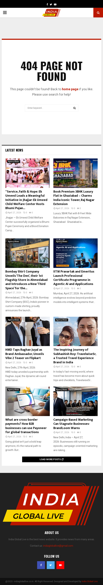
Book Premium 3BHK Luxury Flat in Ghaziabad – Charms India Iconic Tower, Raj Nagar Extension (73, 198)
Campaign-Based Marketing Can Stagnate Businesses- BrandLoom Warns (73, 424)
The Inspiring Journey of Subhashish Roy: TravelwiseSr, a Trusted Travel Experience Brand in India (74, 356)
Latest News (14, 150)
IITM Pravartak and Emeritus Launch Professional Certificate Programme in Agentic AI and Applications (73, 278)
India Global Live (90, 581)
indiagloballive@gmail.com (58, 545)
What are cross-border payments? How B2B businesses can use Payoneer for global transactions (26, 426)
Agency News (13, 162)
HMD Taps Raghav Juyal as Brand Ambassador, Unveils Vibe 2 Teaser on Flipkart (24, 354)
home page (70, 89)
